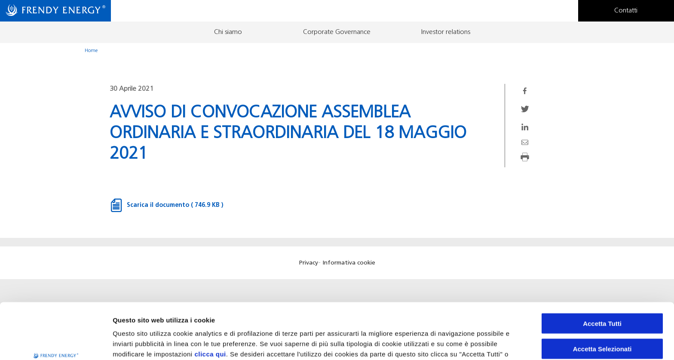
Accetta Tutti (602, 274)
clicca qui (210, 304)
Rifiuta (602, 324)
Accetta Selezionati (602, 299)
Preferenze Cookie (451, 343)
